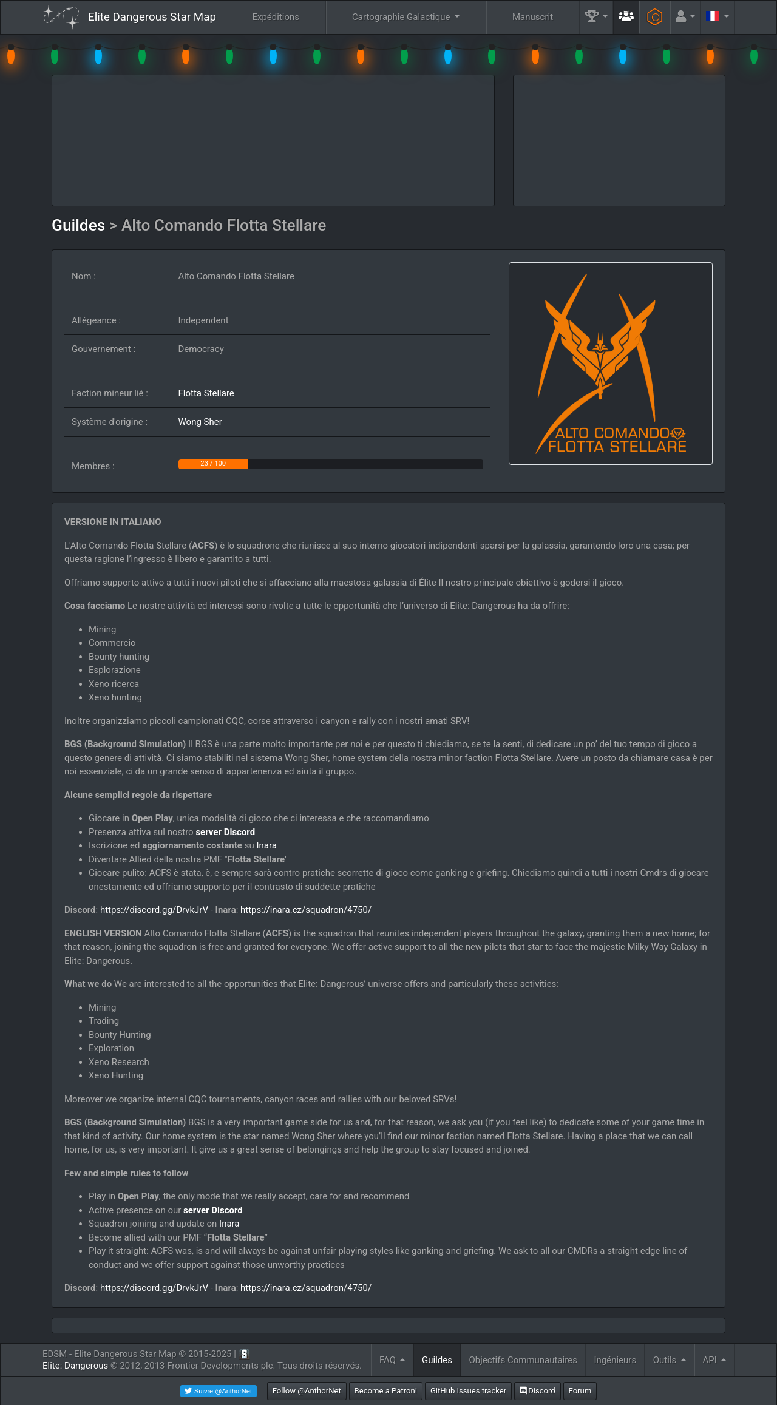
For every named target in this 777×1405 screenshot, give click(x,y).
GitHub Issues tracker (468, 1390)
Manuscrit (532, 17)
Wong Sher (200, 421)
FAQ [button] (388, 1360)
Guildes (80, 225)
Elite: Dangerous (75, 1365)
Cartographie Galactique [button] (402, 17)
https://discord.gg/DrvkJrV (154, 909)
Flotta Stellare (206, 393)
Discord (537, 1390)
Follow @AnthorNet (307, 1390)
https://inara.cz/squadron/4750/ (306, 909)
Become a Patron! (386, 1390)
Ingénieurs (615, 1360)
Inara (266, 845)
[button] (597, 17)
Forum (580, 1390)
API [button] (710, 1360)
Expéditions (275, 17)
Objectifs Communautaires (523, 1360)
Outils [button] (666, 1360)
